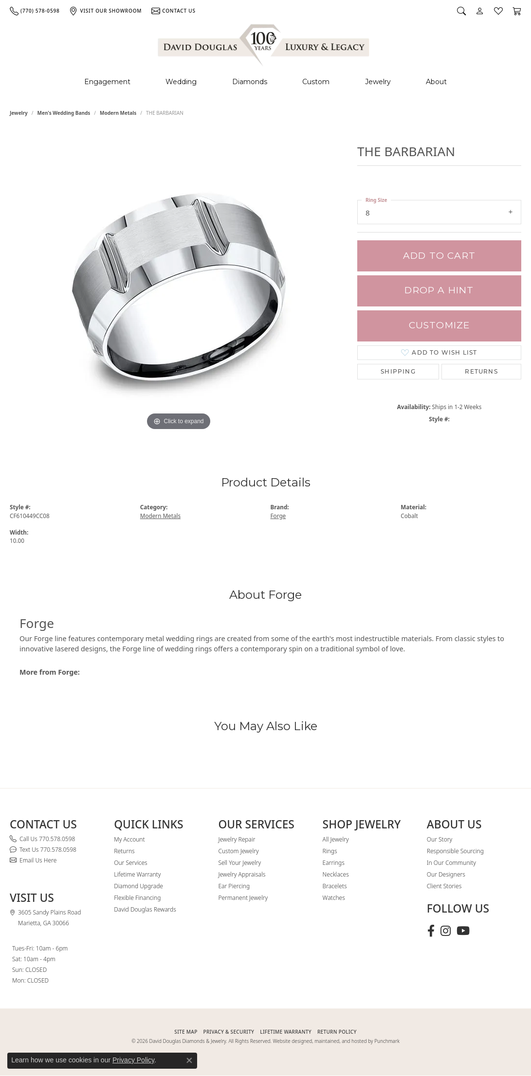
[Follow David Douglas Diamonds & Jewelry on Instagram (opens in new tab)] (445, 931)
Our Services (130, 863)
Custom (316, 81)
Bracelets (335, 886)
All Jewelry (336, 839)
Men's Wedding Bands (64, 112)
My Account (129, 839)
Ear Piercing (234, 886)
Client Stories (444, 886)
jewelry (19, 112)
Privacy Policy (133, 1060)
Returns (481, 371)
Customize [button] (439, 325)
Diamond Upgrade (138, 886)
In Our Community (451, 863)
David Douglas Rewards (145, 909)
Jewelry (378, 81)
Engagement (107, 81)
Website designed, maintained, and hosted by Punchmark (336, 1041)
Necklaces (336, 874)
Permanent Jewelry (243, 898)
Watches (334, 898)
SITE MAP (185, 1031)
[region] (179, 287)
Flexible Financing (137, 898)
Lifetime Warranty (137, 874)
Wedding (181, 81)
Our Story (439, 839)
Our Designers (446, 874)
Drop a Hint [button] (439, 290)
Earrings (334, 863)
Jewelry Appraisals (241, 874)
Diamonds (249, 81)
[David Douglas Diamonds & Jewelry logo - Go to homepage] (264, 43)
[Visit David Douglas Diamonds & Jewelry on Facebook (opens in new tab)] (431, 931)
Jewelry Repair (236, 839)
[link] (34, 10)
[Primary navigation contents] (265, 82)
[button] (461, 10)
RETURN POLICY (337, 1031)
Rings (330, 851)
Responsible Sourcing (455, 851)
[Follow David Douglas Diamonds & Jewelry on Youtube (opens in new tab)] (463, 931)
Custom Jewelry (238, 851)
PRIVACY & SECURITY (229, 1031)
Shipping (398, 371)
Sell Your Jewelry (239, 863)
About (436, 81)
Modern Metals (118, 112)
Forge (278, 516)
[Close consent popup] (189, 1060)
